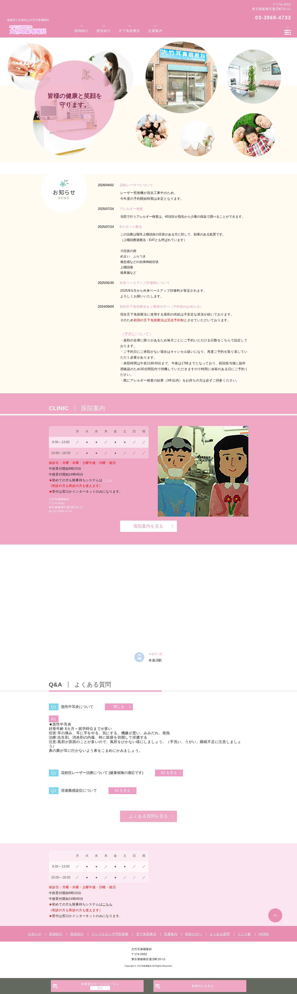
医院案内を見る (148, 526)
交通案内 (170, 934)
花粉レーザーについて (136, 185)
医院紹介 (77, 934)
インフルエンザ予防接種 (110, 934)
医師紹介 (56, 934)
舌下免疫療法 (146, 934)
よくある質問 (220, 934)
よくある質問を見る (148, 816)
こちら (107, 480)
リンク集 (244, 934)
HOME (264, 934)
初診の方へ (193, 934)
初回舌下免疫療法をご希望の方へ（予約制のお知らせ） (161, 306)
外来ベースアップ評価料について (145, 283)
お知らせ (34, 934)
